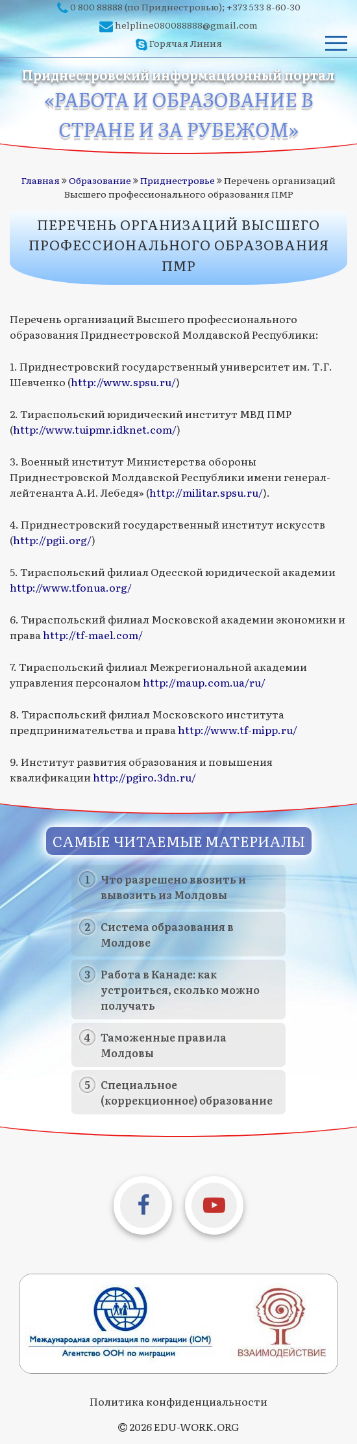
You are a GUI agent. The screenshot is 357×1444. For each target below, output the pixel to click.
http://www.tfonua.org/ (71, 587)
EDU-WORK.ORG (196, 1426)
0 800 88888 (96, 6)
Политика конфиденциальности (178, 1401)
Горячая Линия (185, 42)
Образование (100, 180)
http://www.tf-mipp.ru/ (237, 729)
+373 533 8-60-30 (264, 6)
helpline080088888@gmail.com (186, 24)
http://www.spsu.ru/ (123, 381)
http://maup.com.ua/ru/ (204, 682)
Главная (40, 180)
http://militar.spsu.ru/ (206, 492)
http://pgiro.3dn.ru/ (144, 777)
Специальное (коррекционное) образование (187, 1092)
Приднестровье (177, 180)
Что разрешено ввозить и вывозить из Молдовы (173, 886)
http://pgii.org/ (52, 539)
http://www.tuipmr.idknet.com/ (95, 429)
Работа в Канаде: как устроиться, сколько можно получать (180, 989)
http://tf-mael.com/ (93, 634)
